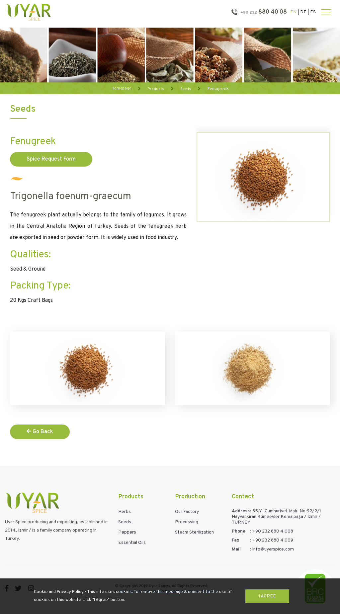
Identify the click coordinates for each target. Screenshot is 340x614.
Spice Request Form (51, 159)
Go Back (40, 432)
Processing (186, 522)
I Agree (267, 596)
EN (293, 12)
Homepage (121, 88)
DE (303, 12)
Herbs (124, 512)
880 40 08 (263, 12)
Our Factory (187, 512)
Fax (235, 540)
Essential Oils (132, 543)
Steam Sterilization (194, 532)
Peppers (127, 532)
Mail (236, 549)
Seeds (185, 88)
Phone (238, 531)
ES (313, 12)
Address (241, 511)
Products (155, 88)
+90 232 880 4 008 (272, 531)
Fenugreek (218, 88)
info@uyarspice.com (273, 549)
